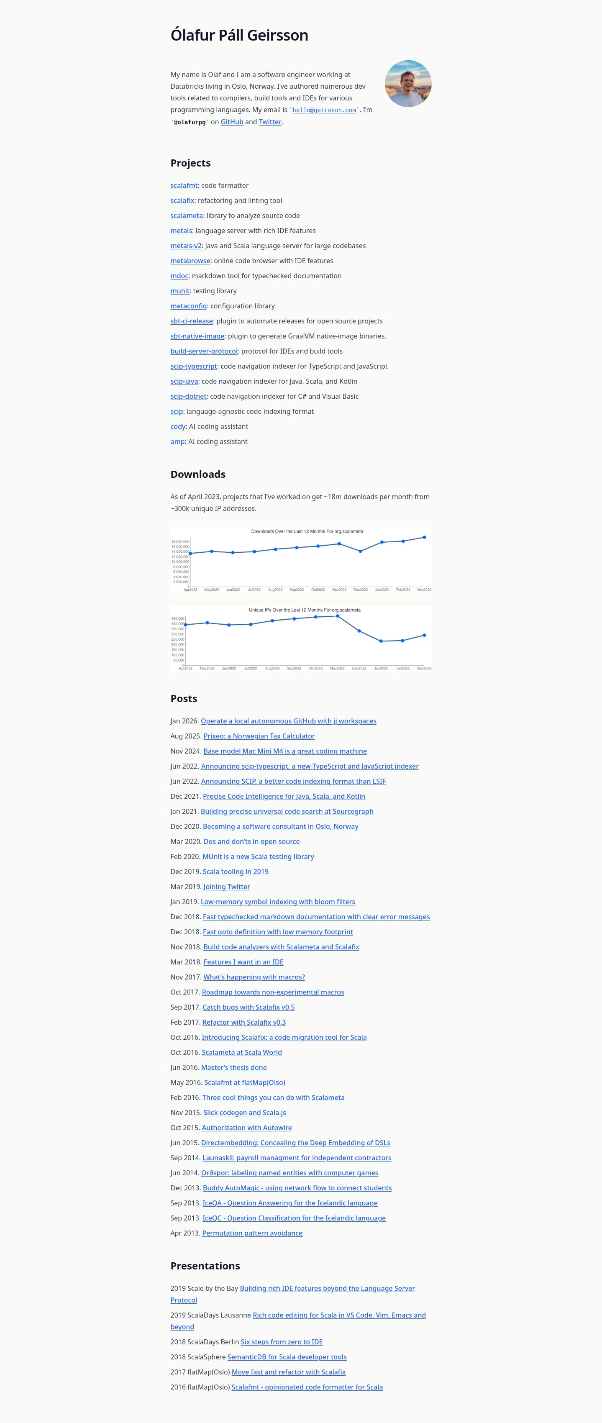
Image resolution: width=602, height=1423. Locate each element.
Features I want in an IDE (244, 962)
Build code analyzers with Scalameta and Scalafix (281, 946)
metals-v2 (186, 245)
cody (178, 426)
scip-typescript (194, 366)
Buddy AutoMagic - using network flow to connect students (297, 1187)
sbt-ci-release (192, 321)
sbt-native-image (198, 336)
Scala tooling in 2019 (236, 871)
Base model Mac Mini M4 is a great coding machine (285, 751)
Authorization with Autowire (247, 1127)
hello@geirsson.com (324, 110)
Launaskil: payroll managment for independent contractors (297, 1157)
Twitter (270, 121)
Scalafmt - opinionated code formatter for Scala (307, 1387)
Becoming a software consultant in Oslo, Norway (281, 826)
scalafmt (184, 185)
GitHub (232, 121)
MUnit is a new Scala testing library (258, 856)
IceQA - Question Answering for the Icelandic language (290, 1203)
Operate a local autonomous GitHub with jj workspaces (289, 721)
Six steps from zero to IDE (282, 1341)
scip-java (184, 381)
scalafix (183, 200)
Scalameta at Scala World (242, 1052)
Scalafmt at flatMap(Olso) (244, 1082)
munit (180, 290)
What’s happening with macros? (254, 977)
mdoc (180, 275)
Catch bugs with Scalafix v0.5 (248, 1007)
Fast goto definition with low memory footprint (278, 931)
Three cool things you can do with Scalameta (273, 1097)
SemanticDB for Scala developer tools (287, 1356)
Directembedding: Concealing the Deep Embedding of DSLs (295, 1142)
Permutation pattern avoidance (252, 1233)
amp (178, 441)
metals (181, 230)
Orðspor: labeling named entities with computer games (290, 1172)
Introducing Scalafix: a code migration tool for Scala (284, 1037)
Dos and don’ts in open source (252, 841)
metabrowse (190, 260)
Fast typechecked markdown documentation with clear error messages (316, 916)
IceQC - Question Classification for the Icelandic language (294, 1218)
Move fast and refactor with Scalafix (289, 1372)
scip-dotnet (189, 396)
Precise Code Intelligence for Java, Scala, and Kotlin (284, 796)
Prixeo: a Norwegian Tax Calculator (259, 736)
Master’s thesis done (234, 1067)
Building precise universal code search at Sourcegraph (287, 811)
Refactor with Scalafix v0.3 (244, 1022)
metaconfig (189, 305)
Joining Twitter (227, 886)
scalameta (187, 215)
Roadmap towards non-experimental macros (273, 992)
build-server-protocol (204, 351)
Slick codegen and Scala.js (244, 1112)
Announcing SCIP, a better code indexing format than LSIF (293, 781)
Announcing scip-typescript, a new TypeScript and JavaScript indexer (310, 766)
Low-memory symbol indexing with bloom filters (278, 901)
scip (177, 411)
